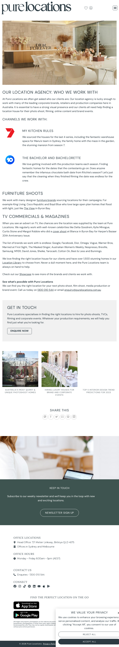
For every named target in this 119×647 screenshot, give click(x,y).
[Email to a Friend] (62, 417)
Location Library (12, 262)
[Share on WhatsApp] (45, 417)
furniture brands (46, 200)
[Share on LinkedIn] (74, 417)
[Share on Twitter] (56, 417)
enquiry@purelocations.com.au (82, 290)
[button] (115, 8)
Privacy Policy (50, 644)
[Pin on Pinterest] (68, 417)
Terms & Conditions (68, 644)
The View (29, 208)
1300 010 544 (45, 290)
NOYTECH (95, 644)
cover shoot (59, 231)
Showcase (25, 274)
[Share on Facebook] (50, 417)
